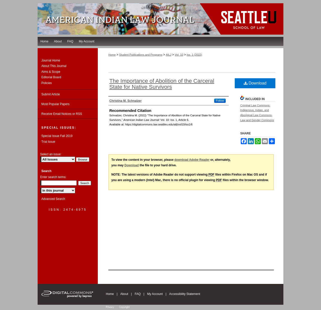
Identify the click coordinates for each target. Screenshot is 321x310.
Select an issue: (50, 154)
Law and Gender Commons (257, 120)
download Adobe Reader (191, 160)
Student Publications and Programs (140, 54)
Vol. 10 (179, 54)
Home (112, 54)
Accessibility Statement (184, 294)
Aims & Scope (50, 71)
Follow (220, 100)
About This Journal (53, 66)
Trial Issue (48, 141)
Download (255, 83)
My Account (155, 294)
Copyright (124, 307)
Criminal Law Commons (255, 105)
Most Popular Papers (55, 104)
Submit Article (50, 94)
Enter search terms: (53, 177)
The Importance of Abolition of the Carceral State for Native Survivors (161, 84)
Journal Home (50, 60)
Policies (46, 83)
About (124, 294)
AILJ (168, 54)
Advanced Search (53, 199)
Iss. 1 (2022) (194, 54)
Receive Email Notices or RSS (61, 114)
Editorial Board (51, 77)
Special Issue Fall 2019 (56, 136)
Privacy (110, 307)
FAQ (138, 294)
